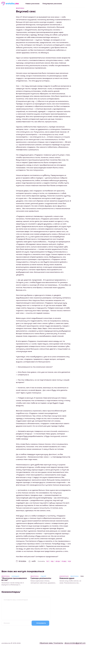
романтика (64, 576)
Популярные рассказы (52, 4)
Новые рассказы (32, 4)
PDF (69, 561)
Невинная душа (66, 578)
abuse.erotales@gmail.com (74, 643)
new (82, 576)
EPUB (58, 561)
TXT (47, 561)
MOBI (64, 561)
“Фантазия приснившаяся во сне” (14, 579)
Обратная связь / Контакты (51, 643)
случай (43, 576)
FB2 (52, 561)
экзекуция (15, 576)
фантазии (20, 8)
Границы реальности (41, 578)
